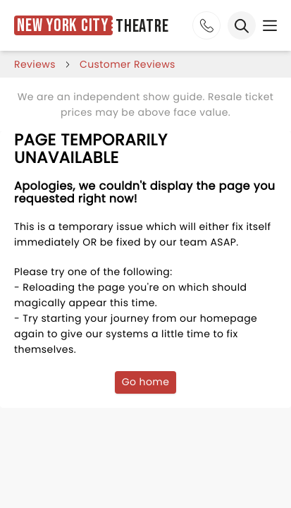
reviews (35, 64)
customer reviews (127, 64)
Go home (146, 382)
